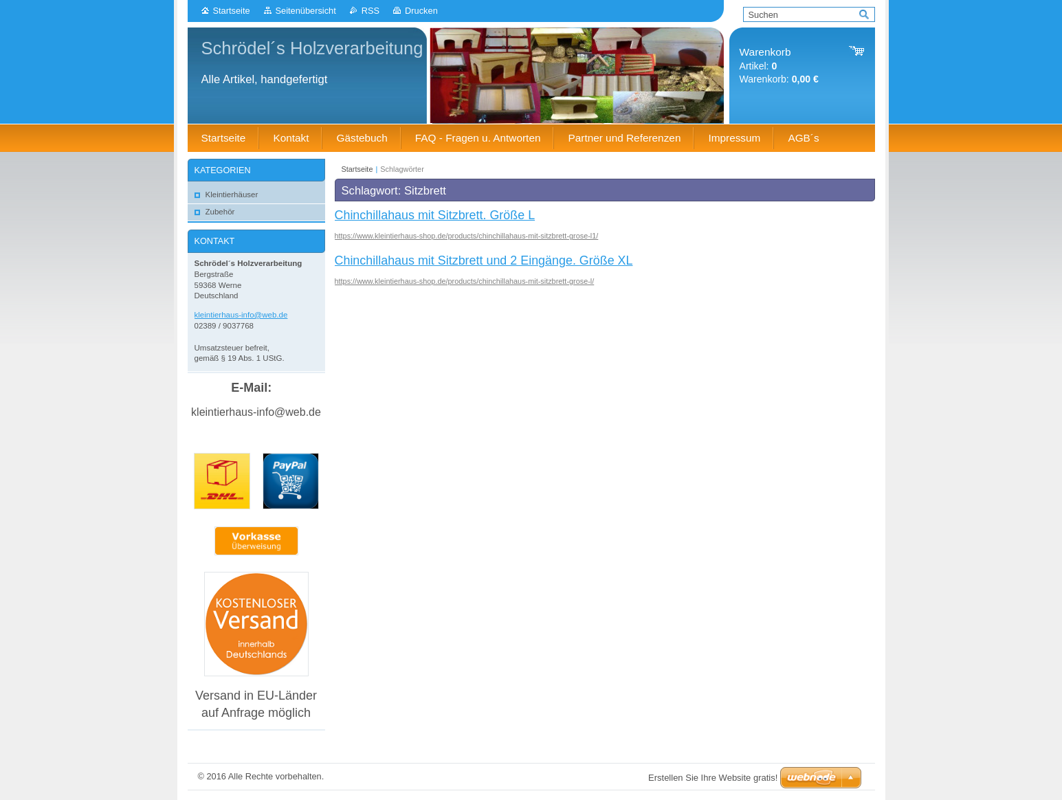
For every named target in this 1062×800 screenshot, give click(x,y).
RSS (370, 10)
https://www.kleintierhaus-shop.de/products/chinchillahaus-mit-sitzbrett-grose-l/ (465, 281)
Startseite (231, 10)
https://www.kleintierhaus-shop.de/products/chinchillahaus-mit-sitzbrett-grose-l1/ (467, 236)
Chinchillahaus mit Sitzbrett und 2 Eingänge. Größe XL (484, 260)
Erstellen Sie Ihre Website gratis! (712, 778)
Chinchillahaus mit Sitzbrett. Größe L (435, 215)
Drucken (421, 10)
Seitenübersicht (306, 10)
